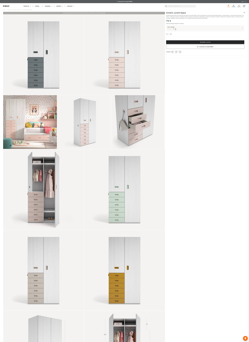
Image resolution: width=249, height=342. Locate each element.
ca (245, 1)
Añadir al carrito (205, 42)
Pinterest (176, 52)
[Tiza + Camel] (173, 29)
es (242, 1)
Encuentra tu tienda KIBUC (124, 1)
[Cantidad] (169, 34)
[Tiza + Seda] (168, 29)
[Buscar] (180, 6)
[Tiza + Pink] (170, 29)
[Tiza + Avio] (175, 29)
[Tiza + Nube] (171, 29)
